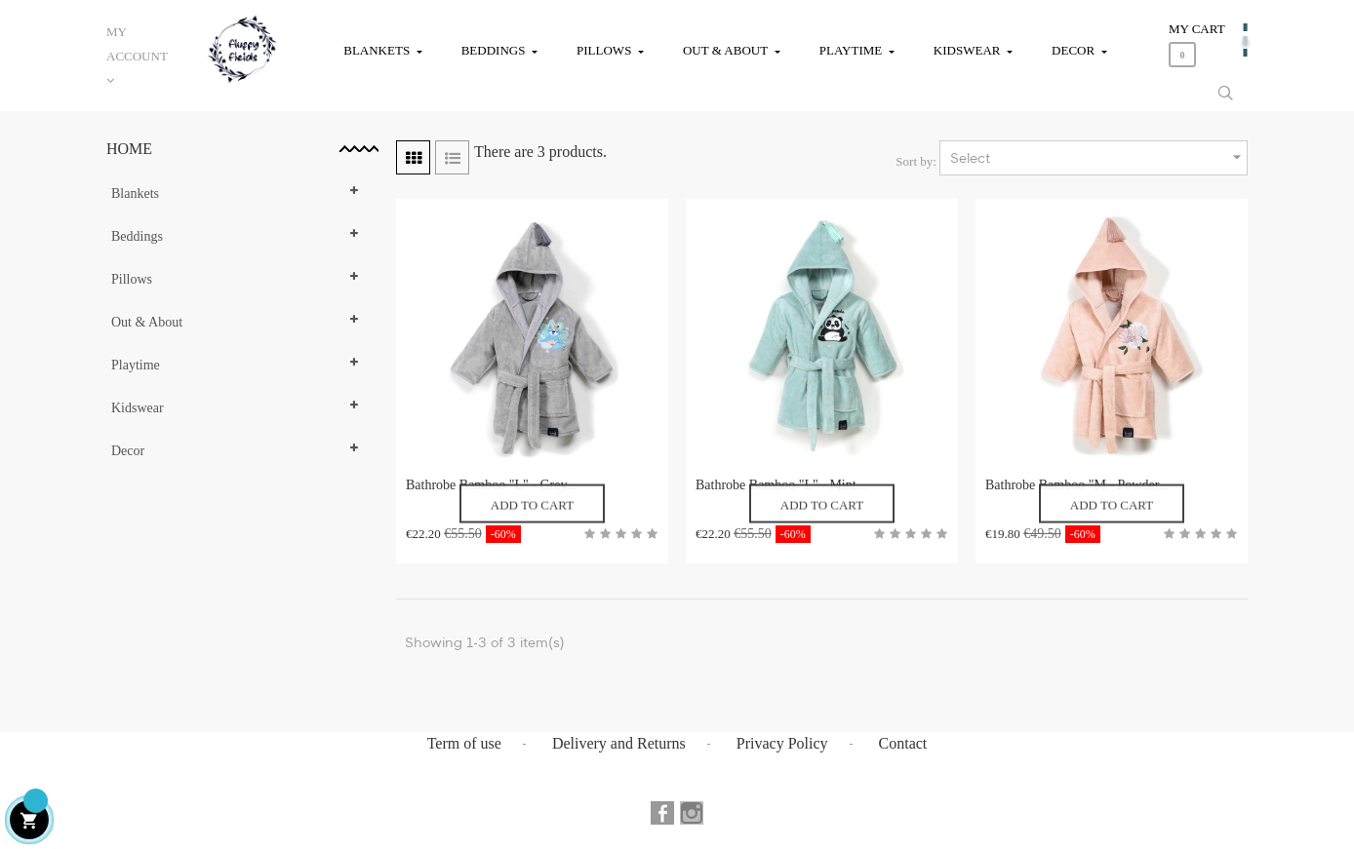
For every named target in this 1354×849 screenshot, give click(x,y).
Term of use (464, 743)
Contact (903, 743)
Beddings (137, 236)
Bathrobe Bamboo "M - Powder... (1077, 485)
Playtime (135, 365)
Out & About (146, 322)
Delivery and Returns (619, 743)
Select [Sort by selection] (1098, 157)
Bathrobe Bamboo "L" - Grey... (491, 485)
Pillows (131, 279)
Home (129, 148)
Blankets (135, 193)
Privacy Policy (782, 743)
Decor (127, 451)
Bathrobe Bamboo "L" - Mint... (781, 485)
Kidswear (137, 408)
